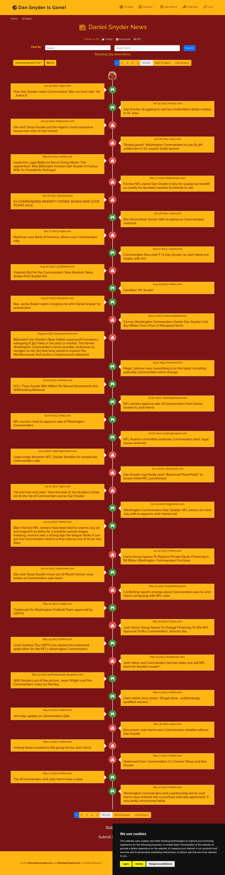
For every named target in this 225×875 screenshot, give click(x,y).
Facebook (123, 39)
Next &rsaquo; (163, 62)
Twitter (107, 39)
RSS (137, 39)
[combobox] (78, 47)
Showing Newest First (27, 62)
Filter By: (36, 47)
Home (14, 18)
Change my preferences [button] (160, 864)
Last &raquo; (182, 62)
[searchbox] (78, 47)
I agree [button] (125, 864)
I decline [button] (139, 864)
